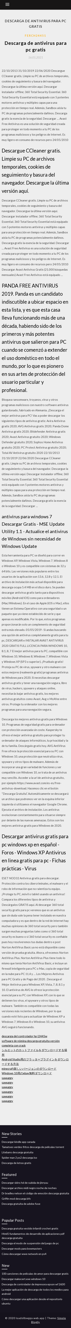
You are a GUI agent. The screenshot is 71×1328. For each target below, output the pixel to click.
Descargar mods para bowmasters (22, 1248)
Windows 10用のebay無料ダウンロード (27, 1073)
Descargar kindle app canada (18, 1141)
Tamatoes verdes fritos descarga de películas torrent (33, 1147)
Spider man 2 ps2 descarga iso (19, 1157)
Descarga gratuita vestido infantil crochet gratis (30, 1228)
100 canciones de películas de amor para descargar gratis (35, 1273)
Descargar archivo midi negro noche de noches (29, 1188)
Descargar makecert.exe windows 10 (23, 1279)
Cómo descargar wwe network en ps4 (24, 1253)
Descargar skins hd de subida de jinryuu (25, 1182)
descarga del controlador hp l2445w (24, 1036)
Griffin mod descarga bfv (16, 1198)
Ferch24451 (35, 35)
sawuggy (7, 1078)
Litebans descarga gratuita (17, 1152)
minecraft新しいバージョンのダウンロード (29, 1068)
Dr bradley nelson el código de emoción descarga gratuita (35, 1193)
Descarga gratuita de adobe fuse (21, 1203)
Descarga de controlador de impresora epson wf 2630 (33, 1284)
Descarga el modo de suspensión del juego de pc (30, 1243)
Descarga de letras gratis (16, 1162)
